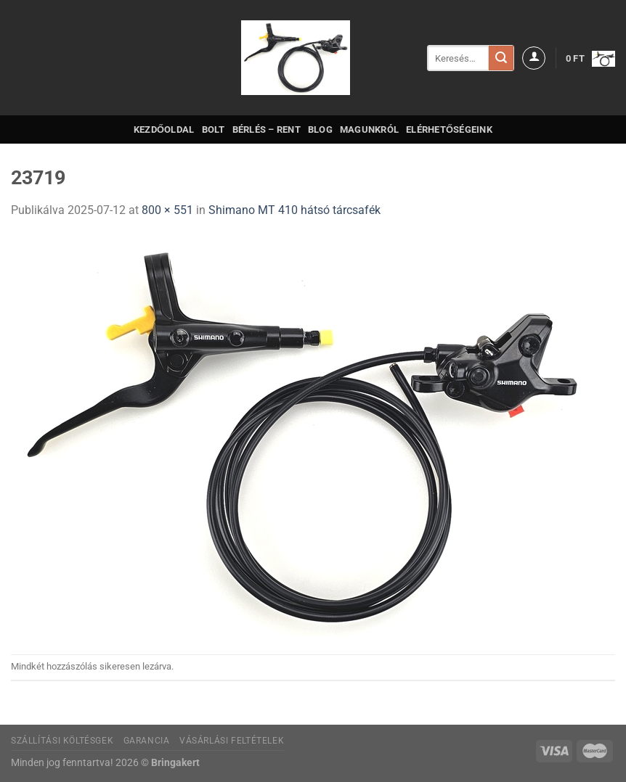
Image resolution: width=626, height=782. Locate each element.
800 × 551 (167, 210)
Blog (320, 129)
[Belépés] (533, 58)
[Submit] (501, 58)
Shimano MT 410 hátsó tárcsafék (294, 210)
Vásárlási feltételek (231, 741)
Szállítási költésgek (62, 741)
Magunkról (369, 129)
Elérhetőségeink (449, 129)
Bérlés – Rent (266, 129)
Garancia (146, 741)
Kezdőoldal (164, 129)
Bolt (213, 129)
